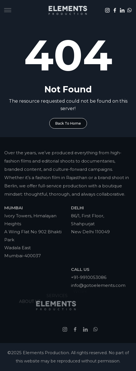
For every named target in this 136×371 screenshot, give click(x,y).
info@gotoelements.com (98, 285)
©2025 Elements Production (38, 352)
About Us (30, 296)
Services (57, 292)
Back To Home (68, 123)
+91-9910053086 (88, 277)
